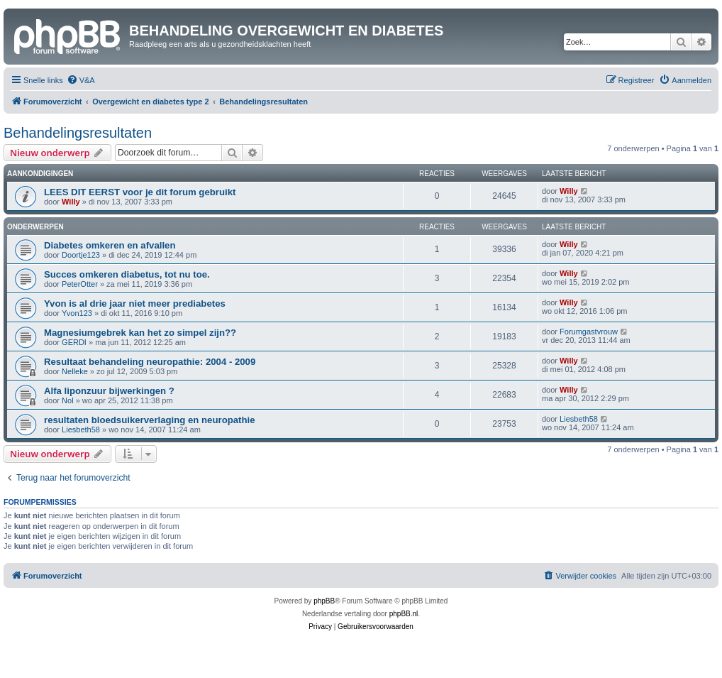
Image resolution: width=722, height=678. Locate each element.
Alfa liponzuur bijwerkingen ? (109, 391)
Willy (71, 201)
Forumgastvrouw (589, 331)
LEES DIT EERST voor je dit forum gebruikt (139, 192)
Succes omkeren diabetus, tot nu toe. (127, 274)
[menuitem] (81, 80)
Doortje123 (81, 255)
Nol (68, 400)
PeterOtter (80, 284)
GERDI (74, 342)
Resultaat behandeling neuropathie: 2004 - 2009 (149, 361)
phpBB (324, 601)
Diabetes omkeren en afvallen (109, 245)
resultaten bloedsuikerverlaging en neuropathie (149, 420)
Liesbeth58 (81, 429)
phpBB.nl (403, 614)
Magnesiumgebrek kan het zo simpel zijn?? (140, 332)
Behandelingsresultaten (78, 133)
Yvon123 (77, 313)
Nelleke (75, 371)
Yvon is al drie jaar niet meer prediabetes (135, 303)
